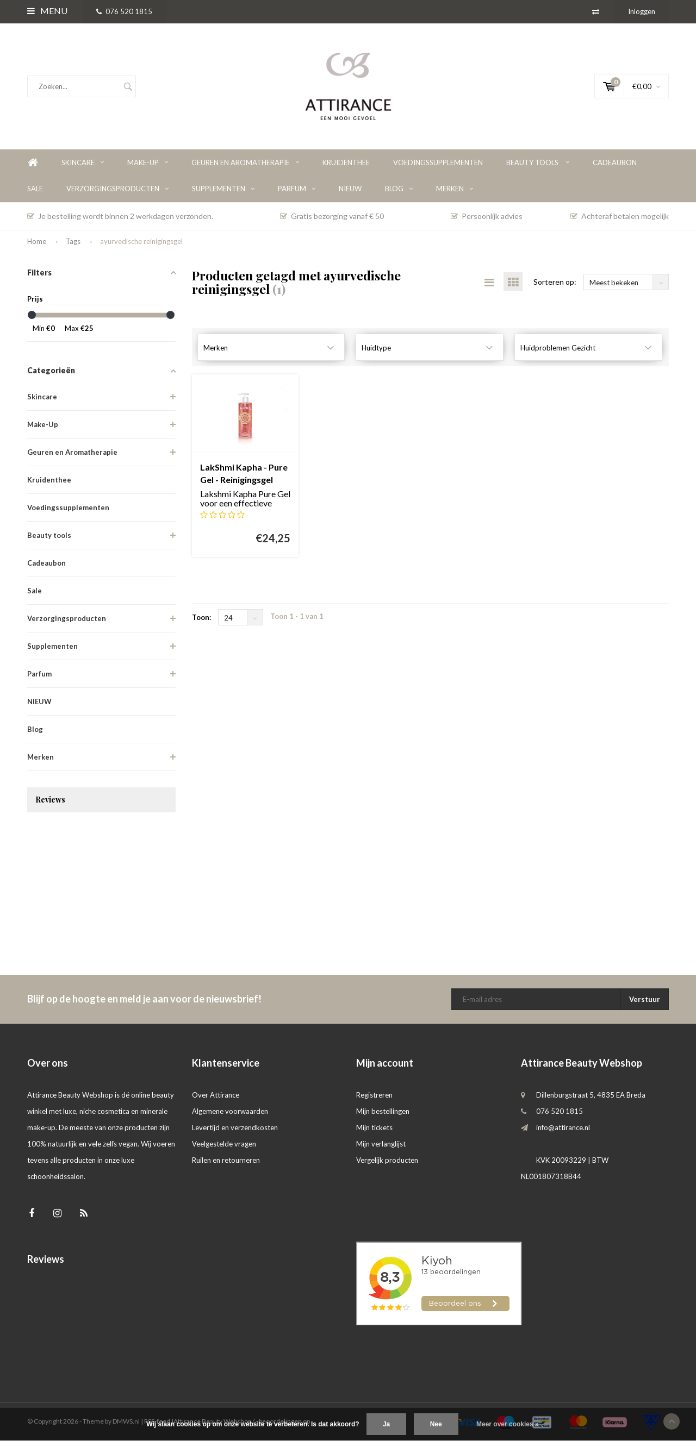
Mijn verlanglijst (381, 1143)
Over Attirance (215, 1095)
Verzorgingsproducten (117, 188)
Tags (73, 241)
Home (32, 162)
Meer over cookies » (507, 1424)
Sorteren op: (554, 281)
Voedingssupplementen (438, 162)
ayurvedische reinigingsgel (141, 241)
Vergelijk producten (387, 1160)
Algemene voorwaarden (230, 1111)
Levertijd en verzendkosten (235, 1127)
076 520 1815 (124, 11)
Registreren (374, 1095)
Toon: (201, 617)
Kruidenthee (346, 162)
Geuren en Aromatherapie (245, 162)
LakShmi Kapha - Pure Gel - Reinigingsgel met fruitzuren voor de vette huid (244, 474)
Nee (436, 1424)
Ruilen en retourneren (226, 1160)
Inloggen (641, 11)
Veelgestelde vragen (224, 1143)
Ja (386, 1424)
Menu (47, 10)
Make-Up (147, 162)
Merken (454, 188)
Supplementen (223, 188)
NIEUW (350, 188)
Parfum (296, 188)
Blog (399, 188)
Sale (35, 188)
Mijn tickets (374, 1127)
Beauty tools (537, 162)
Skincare (82, 162)
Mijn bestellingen (382, 1111)
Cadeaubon (615, 162)
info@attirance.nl (563, 1127)
